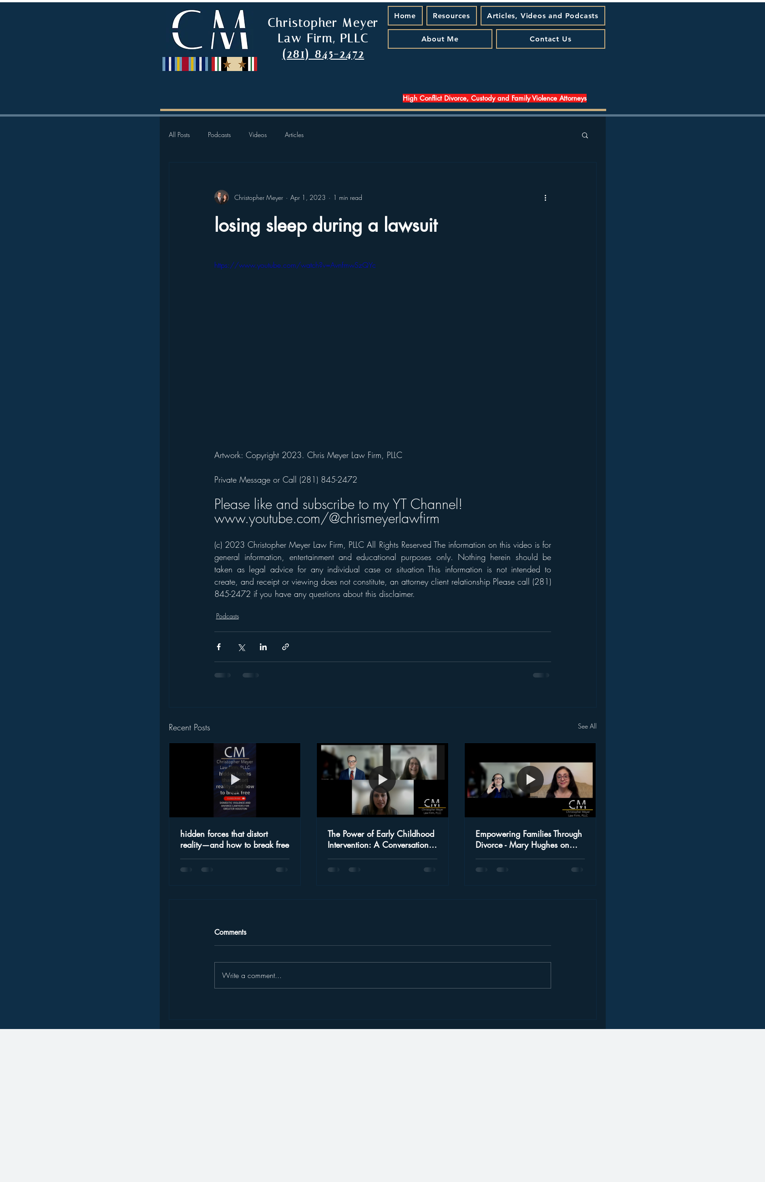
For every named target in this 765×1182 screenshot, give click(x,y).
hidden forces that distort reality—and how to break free (234, 839)
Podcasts (219, 134)
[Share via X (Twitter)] (241, 646)
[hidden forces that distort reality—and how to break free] (235, 780)
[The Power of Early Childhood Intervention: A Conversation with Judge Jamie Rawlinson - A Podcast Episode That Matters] (382, 780)
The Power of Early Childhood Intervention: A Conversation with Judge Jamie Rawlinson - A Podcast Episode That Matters (381, 839)
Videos (258, 134)
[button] (585, 134)
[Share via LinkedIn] (263, 646)
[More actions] (545, 197)
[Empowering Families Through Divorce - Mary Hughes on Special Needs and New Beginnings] (530, 780)
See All (587, 726)
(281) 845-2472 (323, 54)
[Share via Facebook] (218, 646)
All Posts (179, 134)
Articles (294, 134)
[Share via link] (285, 646)
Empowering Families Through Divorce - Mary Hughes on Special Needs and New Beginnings (529, 839)
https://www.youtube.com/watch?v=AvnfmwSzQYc (295, 265)
